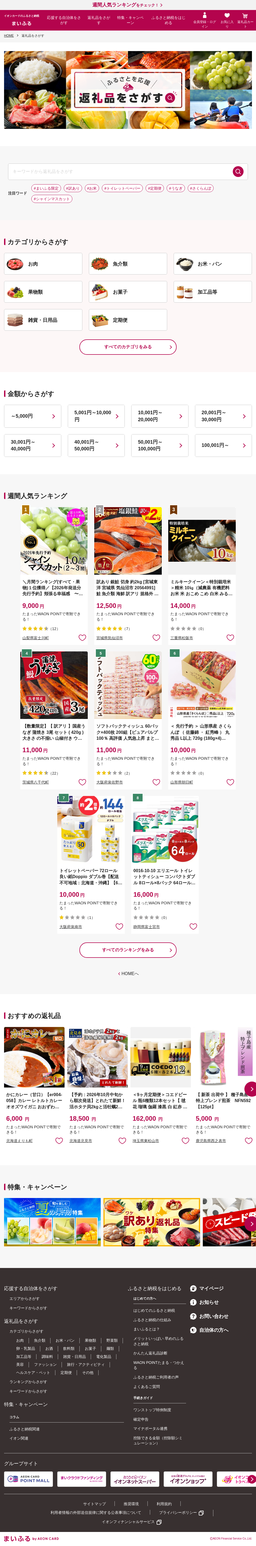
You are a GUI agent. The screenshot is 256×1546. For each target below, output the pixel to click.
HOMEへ (130, 973)
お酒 (49, 1348)
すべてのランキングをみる (128, 950)
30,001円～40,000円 (23, 445)
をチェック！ (125, 5)
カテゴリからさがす (26, 1331)
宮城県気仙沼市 (109, 638)
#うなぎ (176, 188)
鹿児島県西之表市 (211, 1141)
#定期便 (154, 188)
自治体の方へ (209, 1330)
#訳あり (73, 188)
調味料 (47, 1356)
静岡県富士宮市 (146, 927)
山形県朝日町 (181, 782)
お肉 (20, 1340)
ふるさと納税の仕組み (152, 1320)
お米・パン (65, 1340)
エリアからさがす (24, 1298)
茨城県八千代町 (35, 782)
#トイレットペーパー (122, 188)
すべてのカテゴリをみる (128, 346)
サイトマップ (94, 1504)
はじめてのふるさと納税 (154, 1310)
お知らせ (204, 1302)
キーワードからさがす (28, 1308)
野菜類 (112, 1340)
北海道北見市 (80, 1141)
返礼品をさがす (98, 20)
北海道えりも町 (19, 1141)
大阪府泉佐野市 (109, 782)
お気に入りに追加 (59, 1140)
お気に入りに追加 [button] (82, 637)
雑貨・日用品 (74, 1356)
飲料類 (69, 1348)
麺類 (110, 1348)
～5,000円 (22, 416)
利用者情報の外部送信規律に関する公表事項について (95, 1512)
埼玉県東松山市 (146, 1141)
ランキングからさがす (28, 1382)
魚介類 (39, 1340)
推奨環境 (131, 1504)
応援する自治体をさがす (64, 20)
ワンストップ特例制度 (152, 1410)
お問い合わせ (209, 1316)
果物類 (90, 1340)
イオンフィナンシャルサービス (128, 1522)
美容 (20, 1364)
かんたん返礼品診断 (150, 1353)
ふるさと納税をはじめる (168, 20)
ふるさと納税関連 (24, 1429)
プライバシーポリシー (178, 1512)
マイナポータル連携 (150, 1428)
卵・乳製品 (25, 1348)
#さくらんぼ (200, 188)
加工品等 (23, 1356)
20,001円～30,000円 (214, 416)
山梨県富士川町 (35, 638)
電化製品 (103, 1356)
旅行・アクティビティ (86, 1364)
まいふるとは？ (146, 1329)
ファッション (45, 1364)
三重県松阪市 (181, 638)
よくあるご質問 (146, 1386)
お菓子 (90, 1348)
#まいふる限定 (46, 188)
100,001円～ (215, 445)
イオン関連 (18, 1438)
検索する (238, 171)
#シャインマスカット (52, 199)
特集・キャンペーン (130, 20)
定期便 (66, 1372)
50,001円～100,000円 (150, 445)
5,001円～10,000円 (93, 416)
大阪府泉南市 (70, 927)
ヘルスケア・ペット (33, 1372)
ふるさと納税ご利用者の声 (156, 1377)
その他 (87, 1372)
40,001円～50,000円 (87, 445)
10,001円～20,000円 (150, 416)
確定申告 (141, 1419)
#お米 (92, 188)
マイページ (207, 1288)
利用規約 (164, 1504)
